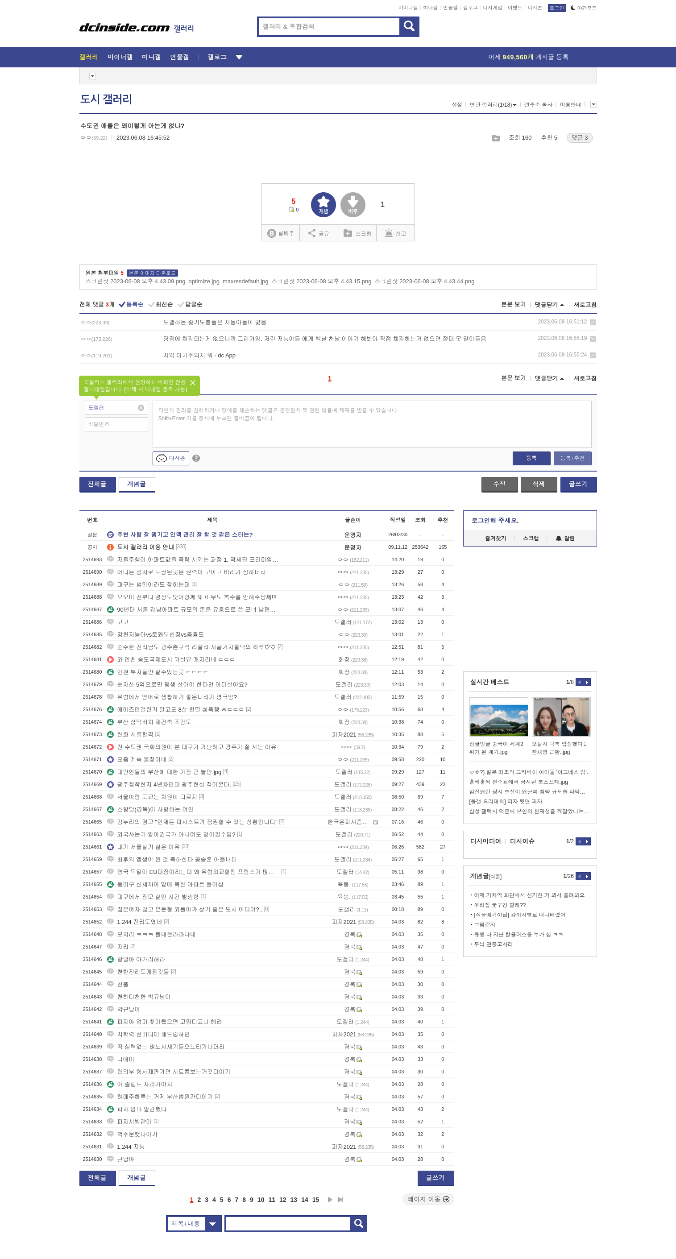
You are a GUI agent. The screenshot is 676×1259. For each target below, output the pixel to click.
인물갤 (450, 7)
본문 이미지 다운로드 (152, 273)
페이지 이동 (429, 1199)
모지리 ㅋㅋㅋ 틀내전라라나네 (151, 934)
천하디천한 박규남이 (139, 997)
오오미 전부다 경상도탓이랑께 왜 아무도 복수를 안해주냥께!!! (192, 597)
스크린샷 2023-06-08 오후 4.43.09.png (136, 281)
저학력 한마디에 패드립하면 (148, 1034)
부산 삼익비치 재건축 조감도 (149, 722)
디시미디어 (486, 841)
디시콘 (535, 7)
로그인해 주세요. (495, 520)
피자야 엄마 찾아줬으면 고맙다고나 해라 (164, 1022)
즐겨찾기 (495, 538)
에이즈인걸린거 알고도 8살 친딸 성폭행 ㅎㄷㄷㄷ (175, 709)
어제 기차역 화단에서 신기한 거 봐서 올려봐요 (529, 895)
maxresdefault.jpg (246, 281)
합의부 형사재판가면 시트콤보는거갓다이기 (168, 1071)
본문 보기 (513, 304)
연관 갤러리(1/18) (493, 105)
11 (271, 1199)
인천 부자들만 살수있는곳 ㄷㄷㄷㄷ (158, 672)
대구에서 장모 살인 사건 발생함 (153, 897)
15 (315, 1199)
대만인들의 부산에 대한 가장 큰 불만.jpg (164, 772)
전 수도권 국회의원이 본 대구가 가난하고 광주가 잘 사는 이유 (192, 747)
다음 (330, 1200)
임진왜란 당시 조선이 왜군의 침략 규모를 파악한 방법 (530, 792)
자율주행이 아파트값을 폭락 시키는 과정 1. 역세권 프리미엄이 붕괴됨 (193, 559)
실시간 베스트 (490, 682)
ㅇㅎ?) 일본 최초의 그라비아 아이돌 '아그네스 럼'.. (529, 772)
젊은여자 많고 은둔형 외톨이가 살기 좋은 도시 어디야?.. (184, 909)
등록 (531, 458)
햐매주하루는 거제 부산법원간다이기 (160, 1096)
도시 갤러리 (106, 99)
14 (304, 1199)
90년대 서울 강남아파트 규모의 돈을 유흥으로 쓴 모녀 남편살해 (193, 609)
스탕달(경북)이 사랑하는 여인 (150, 809)
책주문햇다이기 (132, 1134)
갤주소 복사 (538, 105)
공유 (318, 232)
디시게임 (492, 7)
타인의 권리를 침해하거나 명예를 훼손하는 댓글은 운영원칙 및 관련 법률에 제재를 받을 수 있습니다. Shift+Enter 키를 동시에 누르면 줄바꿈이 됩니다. (278, 414)
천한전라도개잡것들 (138, 972)
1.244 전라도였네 (134, 922)
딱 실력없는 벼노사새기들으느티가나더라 (165, 1047)
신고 (395, 232)
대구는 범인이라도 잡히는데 (148, 584)
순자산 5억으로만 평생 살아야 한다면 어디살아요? (177, 684)
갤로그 (470, 7)
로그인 (557, 8)
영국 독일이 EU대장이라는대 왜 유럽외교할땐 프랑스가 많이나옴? (193, 872)
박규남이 (123, 1009)
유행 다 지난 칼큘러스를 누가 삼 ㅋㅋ (519, 935)
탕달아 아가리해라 (136, 959)
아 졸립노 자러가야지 (139, 1084)
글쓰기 (578, 484)
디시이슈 (522, 841)
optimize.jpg (204, 281)
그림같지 (485, 925)
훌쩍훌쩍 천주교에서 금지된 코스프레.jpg (518, 782)
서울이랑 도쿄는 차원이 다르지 (152, 797)
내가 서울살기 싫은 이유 (143, 847)
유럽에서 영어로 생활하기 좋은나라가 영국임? (172, 697)
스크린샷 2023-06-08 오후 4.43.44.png (425, 281)
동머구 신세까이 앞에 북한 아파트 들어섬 (165, 884)
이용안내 (570, 105)
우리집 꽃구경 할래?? (500, 905)
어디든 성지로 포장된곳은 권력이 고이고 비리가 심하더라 (186, 572)
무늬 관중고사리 (493, 944)
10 (261, 1199)
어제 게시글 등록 (529, 57)
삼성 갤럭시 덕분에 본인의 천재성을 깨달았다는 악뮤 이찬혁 (530, 811)
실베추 (280, 233)
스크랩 (495, 138)
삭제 (593, 322)
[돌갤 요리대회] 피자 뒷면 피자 (506, 802)
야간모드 (584, 8)
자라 (118, 947)
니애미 (120, 1059)
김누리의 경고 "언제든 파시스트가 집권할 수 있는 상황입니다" (192, 822)
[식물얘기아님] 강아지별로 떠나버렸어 (520, 915)
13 (294, 1199)
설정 (457, 105)
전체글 (97, 484)
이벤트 (515, 7)
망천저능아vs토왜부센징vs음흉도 (155, 634)
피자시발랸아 (129, 1121)
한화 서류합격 (130, 734)
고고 (118, 622)
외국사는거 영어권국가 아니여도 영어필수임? (171, 834)
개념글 (136, 484)
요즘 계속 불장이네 (136, 759)
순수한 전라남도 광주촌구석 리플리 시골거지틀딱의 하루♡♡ (191, 647)
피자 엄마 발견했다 (136, 1109)
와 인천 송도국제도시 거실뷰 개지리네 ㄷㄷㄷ (171, 659)
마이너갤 (408, 7)
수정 (499, 484)
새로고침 (585, 305)
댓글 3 (580, 137)
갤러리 (89, 57)
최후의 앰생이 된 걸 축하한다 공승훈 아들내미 (172, 859)
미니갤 (430, 7)
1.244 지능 (126, 1146)
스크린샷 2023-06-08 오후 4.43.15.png (322, 281)
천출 (118, 984)
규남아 (120, 1159)
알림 (565, 538)
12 (282, 1199)
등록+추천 (572, 458)
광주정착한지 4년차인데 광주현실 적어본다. (169, 784)
